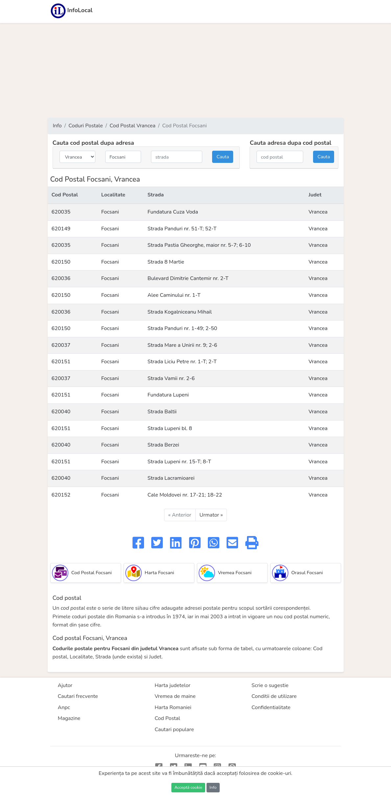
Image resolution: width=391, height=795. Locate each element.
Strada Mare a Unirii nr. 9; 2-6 (182, 345)
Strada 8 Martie (166, 262)
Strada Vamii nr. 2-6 (171, 378)
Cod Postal (167, 718)
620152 (61, 495)
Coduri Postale (85, 125)
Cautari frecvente (78, 696)
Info (57, 125)
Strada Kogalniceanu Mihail (180, 312)
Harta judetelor (172, 685)
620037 (61, 345)
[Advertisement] (196, 70)
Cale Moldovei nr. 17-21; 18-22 (185, 495)
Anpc (64, 707)
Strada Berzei (163, 445)
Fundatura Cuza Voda (173, 212)
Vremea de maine (175, 696)
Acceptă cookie (188, 787)
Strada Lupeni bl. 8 (170, 428)
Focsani (110, 212)
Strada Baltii (162, 411)
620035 (61, 212)
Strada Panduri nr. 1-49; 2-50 (182, 328)
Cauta (222, 156)
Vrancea (318, 212)
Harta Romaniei (173, 707)
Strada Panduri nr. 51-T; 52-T (182, 228)
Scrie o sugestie (270, 685)
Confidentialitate (271, 707)
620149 (61, 228)
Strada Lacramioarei (171, 478)
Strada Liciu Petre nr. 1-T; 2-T (182, 361)
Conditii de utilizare (274, 696)
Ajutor (65, 685)
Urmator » (211, 515)
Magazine (69, 718)
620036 (61, 278)
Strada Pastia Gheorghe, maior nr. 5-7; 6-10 (199, 245)
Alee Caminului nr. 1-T (174, 295)
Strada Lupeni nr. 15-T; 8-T (179, 461)
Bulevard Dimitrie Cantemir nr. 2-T (188, 278)
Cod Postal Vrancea (132, 125)
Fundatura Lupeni (168, 394)
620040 (61, 411)
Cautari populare (174, 729)
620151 (61, 361)
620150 (61, 262)
